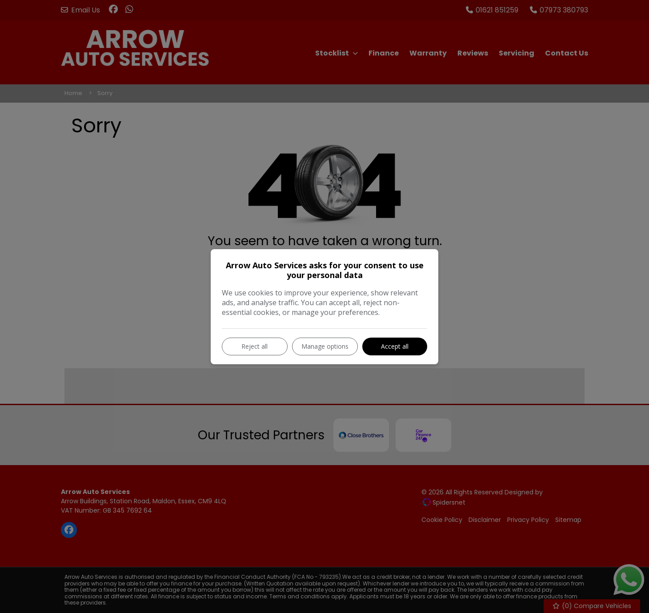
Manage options (325, 346)
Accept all (395, 346)
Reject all (254, 346)
